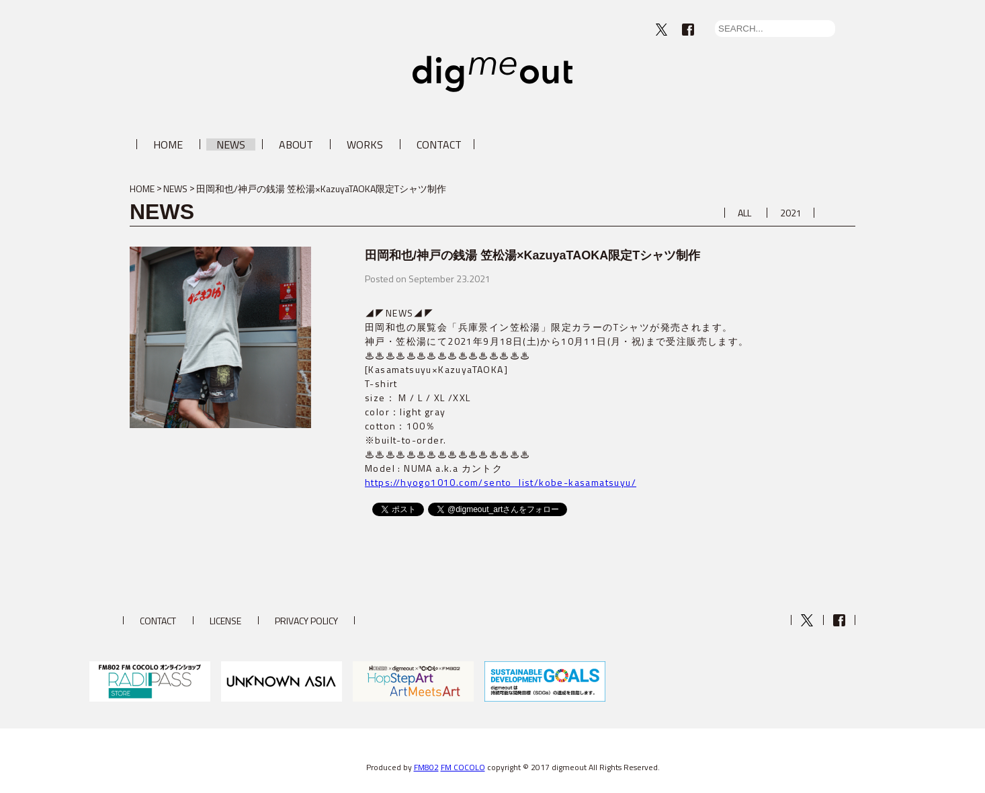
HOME (168, 144)
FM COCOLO (463, 767)
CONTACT (439, 144)
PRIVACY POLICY (306, 621)
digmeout (492, 73)
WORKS (365, 144)
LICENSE (225, 621)
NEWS (230, 144)
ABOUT (296, 144)
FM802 (426, 767)
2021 (791, 213)
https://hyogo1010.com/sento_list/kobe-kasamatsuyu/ (500, 482)
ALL (744, 213)
